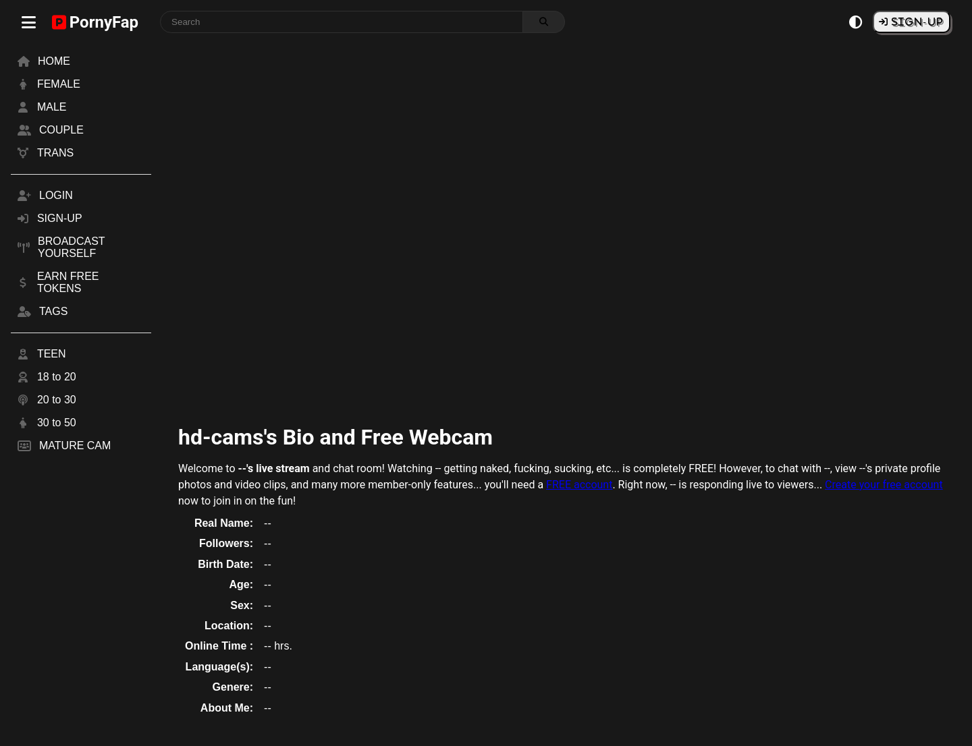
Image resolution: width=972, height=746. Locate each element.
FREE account (579, 484)
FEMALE (58, 84)
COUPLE (61, 130)
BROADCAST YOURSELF (71, 247)
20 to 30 (56, 399)
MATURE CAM (75, 445)
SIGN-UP (916, 21)
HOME (54, 61)
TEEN (51, 354)
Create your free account (884, 484)
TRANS (55, 153)
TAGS (53, 311)
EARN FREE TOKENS (68, 282)
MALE (52, 107)
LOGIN (56, 195)
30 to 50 (56, 422)
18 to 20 (56, 376)
